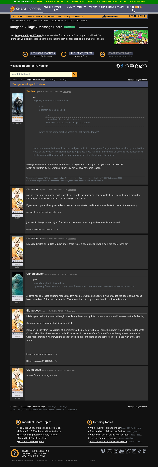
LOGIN (132, 16)
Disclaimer (60, 461)
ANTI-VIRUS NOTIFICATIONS (34, 453)
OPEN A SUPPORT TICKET (33, 456)
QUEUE (102, 7)
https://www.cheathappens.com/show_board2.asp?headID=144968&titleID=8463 (70, 181)
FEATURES (81, 7)
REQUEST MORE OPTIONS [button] (43, 53)
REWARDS (119, 7)
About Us (92, 461)
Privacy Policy (73, 461)
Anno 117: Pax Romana (131, 428)
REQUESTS (92, 7)
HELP (128, 7)
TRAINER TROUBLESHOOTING (35, 451)
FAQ (52, 461)
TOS (83, 461)
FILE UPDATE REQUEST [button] (81, 53)
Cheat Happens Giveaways (141, 435)
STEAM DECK (57, 8)
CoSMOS (71, 7)
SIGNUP (141, 16)
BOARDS (110, 7)
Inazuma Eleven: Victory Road (140, 442)
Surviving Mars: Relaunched (137, 431)
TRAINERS (48, 7)
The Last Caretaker (125, 438)
